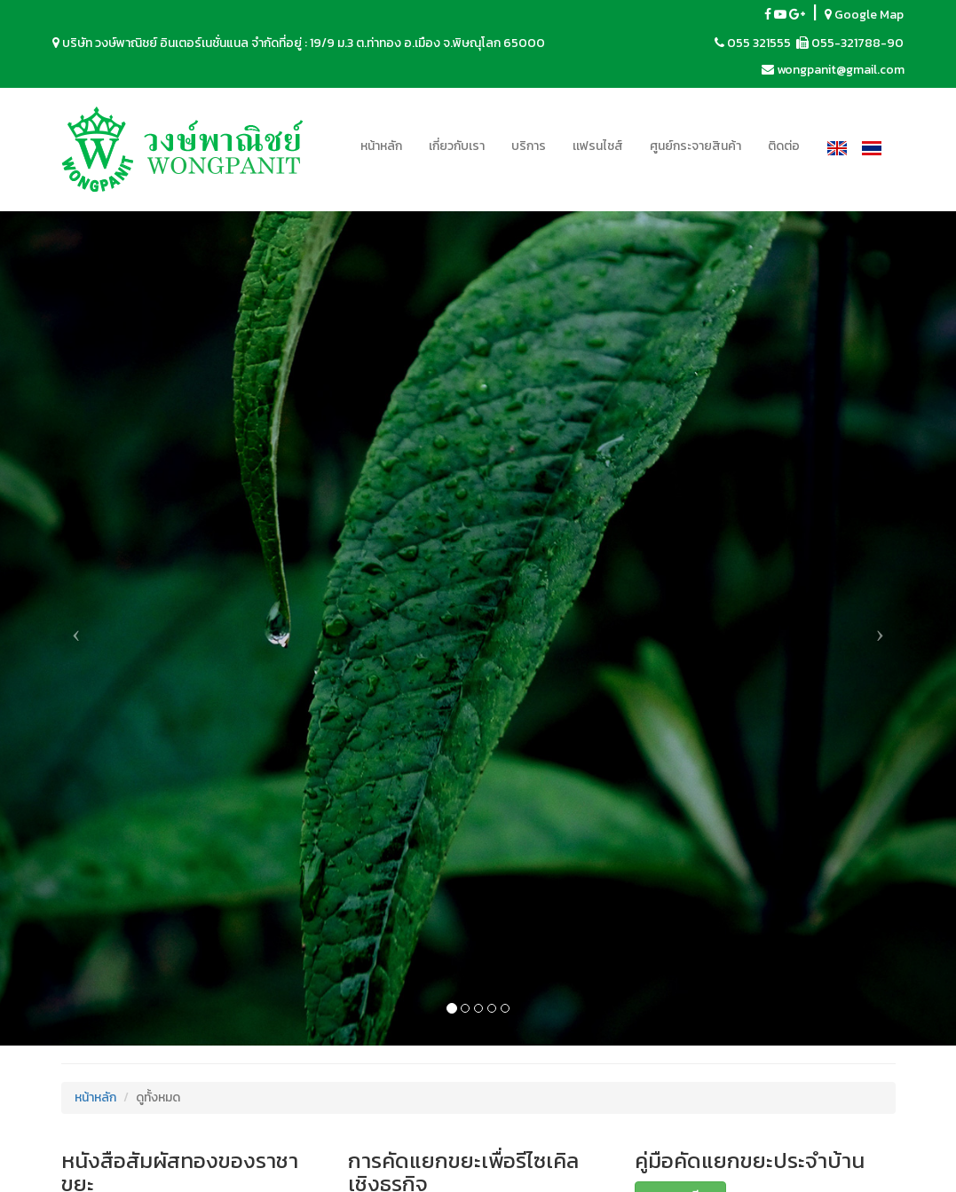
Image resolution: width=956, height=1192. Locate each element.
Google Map (864, 14)
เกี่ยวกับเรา (457, 146)
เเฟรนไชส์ (598, 146)
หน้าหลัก (381, 146)
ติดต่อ (784, 146)
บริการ (528, 146)
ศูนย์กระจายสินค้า (695, 146)
